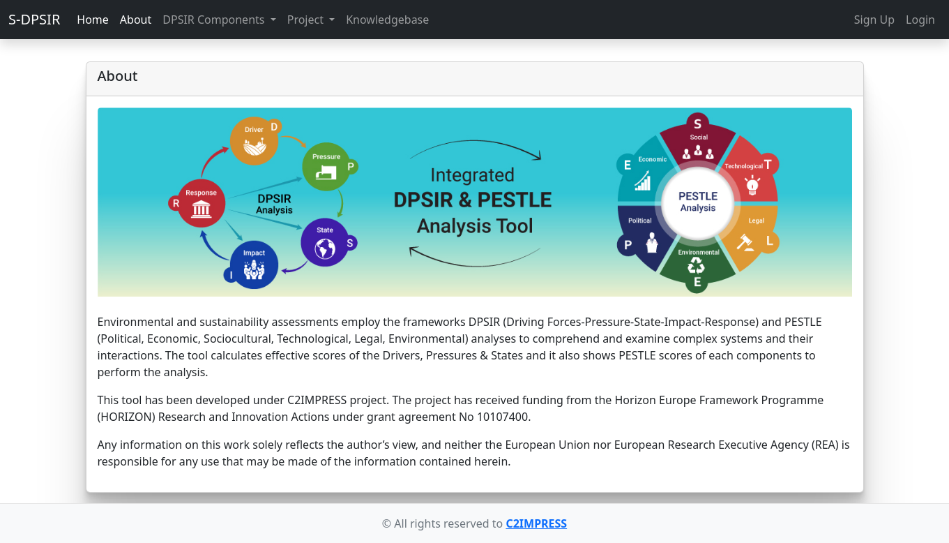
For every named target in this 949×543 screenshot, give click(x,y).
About (135, 19)
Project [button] (306, 19)
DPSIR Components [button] (214, 19)
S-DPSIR (34, 19)
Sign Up (874, 19)
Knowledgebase (387, 19)
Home (93, 19)
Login (920, 19)
